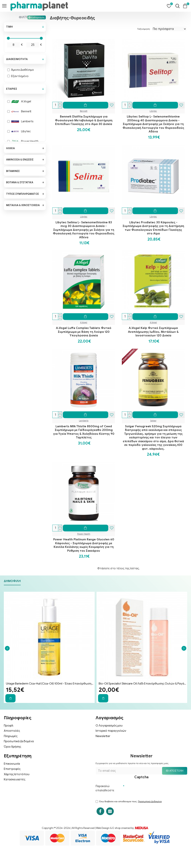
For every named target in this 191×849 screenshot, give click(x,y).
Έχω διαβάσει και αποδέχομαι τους (129, 801)
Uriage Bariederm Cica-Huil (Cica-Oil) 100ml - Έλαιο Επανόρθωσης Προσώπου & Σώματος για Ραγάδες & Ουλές (50, 683)
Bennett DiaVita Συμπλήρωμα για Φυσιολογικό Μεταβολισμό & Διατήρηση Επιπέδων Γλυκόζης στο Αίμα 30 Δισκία (83, 120)
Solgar (153, 420)
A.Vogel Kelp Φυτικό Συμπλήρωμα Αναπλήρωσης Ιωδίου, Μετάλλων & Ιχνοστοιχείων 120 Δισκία (153, 331)
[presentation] (153, 790)
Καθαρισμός (38, 17)
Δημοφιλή (12, 581)
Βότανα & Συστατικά (19, 182)
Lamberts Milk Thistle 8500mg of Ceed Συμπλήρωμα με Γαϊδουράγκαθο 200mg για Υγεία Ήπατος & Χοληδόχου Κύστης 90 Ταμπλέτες (83, 432)
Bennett (83, 111)
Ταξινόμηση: (143, 28)
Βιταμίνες (13, 171)
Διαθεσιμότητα (17, 59)
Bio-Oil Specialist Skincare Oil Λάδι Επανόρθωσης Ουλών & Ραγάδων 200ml (143, 683)
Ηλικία (10, 148)
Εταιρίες (11, 88)
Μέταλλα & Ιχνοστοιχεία (23, 205)
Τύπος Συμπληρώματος (22, 194)
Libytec (153, 111)
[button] (7, 648)
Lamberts (83, 420)
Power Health (83, 534)
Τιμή (9, 26)
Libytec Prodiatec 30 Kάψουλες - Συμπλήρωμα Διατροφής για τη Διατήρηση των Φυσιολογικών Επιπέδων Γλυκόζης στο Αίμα (153, 228)
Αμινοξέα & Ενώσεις (20, 159)
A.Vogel (83, 322)
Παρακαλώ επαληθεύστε (105, 788)
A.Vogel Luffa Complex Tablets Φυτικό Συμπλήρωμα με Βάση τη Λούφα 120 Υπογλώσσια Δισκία (83, 331)
